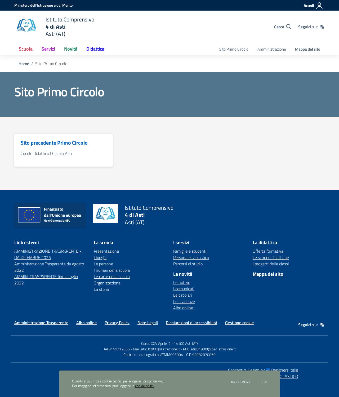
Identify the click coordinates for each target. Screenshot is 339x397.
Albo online (183, 308)
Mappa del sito (307, 49)
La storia (101, 289)
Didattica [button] (95, 48)
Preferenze (242, 382)
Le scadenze (184, 301)
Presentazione (106, 251)
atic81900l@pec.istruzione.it (213, 349)
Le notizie (181, 282)
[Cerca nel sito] (283, 26)
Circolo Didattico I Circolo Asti (46, 153)
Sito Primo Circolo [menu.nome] (233, 49)
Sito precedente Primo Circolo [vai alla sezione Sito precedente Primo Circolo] (54, 143)
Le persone (103, 264)
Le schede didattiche (271, 257)
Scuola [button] (26, 48)
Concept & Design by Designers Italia (263, 370)
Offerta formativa (268, 251)
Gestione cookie (239, 322)
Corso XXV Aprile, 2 (156, 343)
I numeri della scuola (112, 270)
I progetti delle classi (271, 264)
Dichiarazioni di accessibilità (191, 322)
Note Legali (147, 322)
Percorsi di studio (188, 264)
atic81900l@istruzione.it (160, 349)
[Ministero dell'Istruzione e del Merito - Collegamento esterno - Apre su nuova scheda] (43, 5)
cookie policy (144, 386)
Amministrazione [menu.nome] (271, 49)
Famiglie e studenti (189, 251)
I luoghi (100, 257)
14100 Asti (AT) (186, 343)
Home (24, 63)
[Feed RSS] (322, 26)
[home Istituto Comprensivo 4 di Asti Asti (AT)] (54, 26)
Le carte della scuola (112, 276)
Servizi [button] (48, 48)
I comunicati (183, 289)
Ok (264, 382)
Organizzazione (107, 283)
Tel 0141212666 (117, 349)
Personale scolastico (191, 257)
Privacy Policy (117, 322)
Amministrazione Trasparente (41, 322)
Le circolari (182, 295)
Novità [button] (70, 48)
